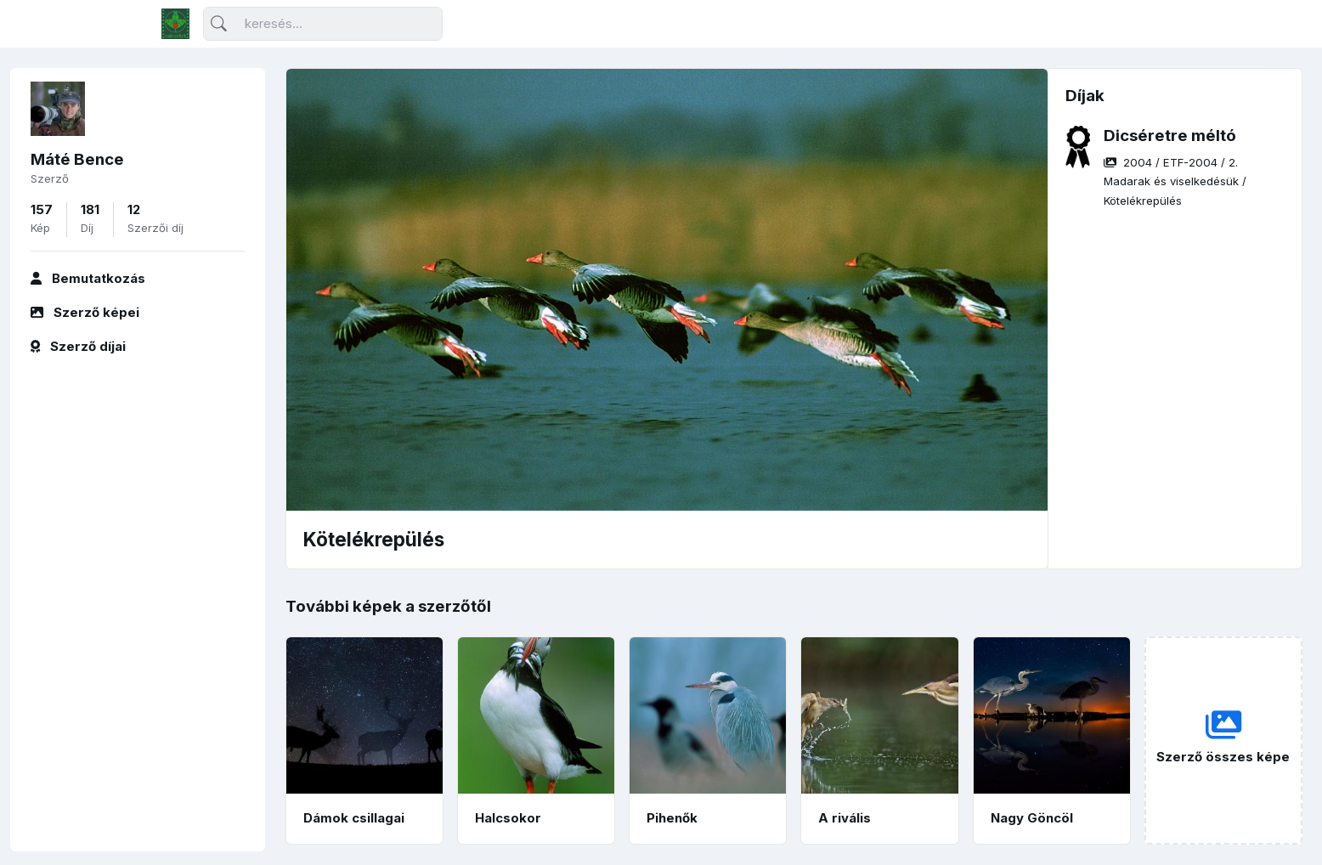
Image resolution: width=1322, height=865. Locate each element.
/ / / (1175, 181)
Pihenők (672, 818)
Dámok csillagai (353, 818)
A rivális (844, 818)
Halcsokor (508, 818)
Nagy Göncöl (1032, 818)
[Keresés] (323, 24)
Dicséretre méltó (1170, 135)
